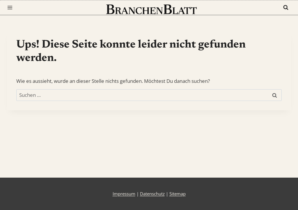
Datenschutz (152, 194)
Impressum (124, 194)
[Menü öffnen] (11, 7)
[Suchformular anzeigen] (286, 7)
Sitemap (177, 194)
